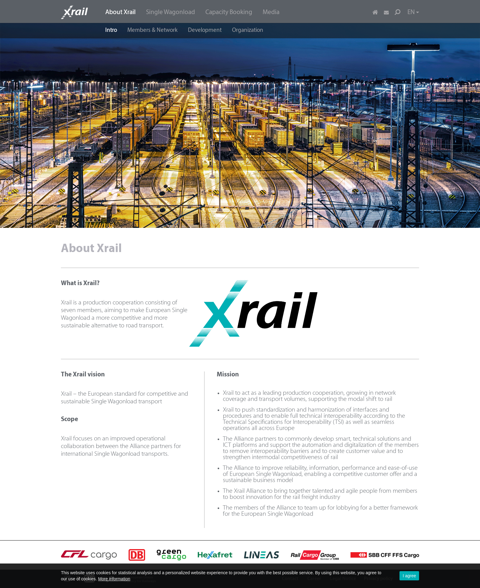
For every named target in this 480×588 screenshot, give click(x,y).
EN (413, 12)
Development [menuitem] (205, 30)
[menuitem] (120, 12)
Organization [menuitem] (247, 30)
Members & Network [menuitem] (152, 30)
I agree (409, 575)
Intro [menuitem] (111, 30)
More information (114, 578)
